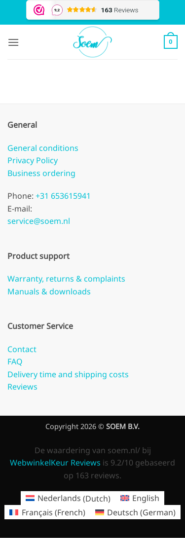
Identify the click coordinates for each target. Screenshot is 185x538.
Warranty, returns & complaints (66, 278)
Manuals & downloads (49, 291)
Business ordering (41, 173)
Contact (22, 349)
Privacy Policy (32, 160)
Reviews (22, 386)
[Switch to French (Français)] (47, 512)
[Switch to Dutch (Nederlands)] (68, 498)
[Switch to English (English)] (139, 498)
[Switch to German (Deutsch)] (135, 512)
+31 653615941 (62, 195)
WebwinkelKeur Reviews (55, 462)
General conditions (42, 148)
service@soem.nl (38, 220)
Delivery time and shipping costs (68, 374)
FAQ (15, 361)
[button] (13, 42)
